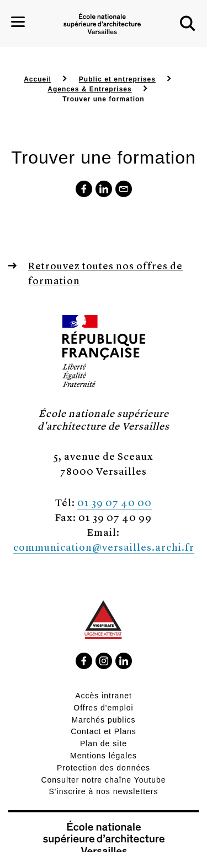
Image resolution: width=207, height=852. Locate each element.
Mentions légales (103, 755)
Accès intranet (103, 695)
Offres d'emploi (103, 707)
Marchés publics (103, 719)
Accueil (37, 79)
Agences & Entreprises (89, 89)
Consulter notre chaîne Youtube (103, 779)
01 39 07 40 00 (114, 502)
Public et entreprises (117, 79)
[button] (188, 23)
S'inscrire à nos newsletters (103, 791)
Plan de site (103, 743)
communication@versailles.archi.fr (103, 546)
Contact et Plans (103, 731)
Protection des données (103, 767)
